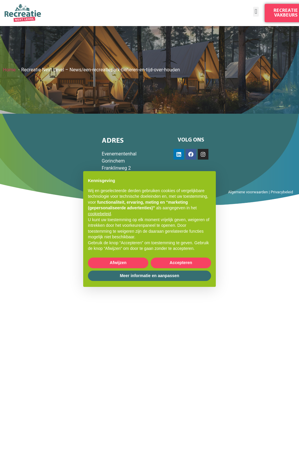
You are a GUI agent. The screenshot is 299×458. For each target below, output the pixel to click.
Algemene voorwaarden (248, 192)
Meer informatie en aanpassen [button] (149, 275)
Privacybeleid (282, 192)
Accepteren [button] (181, 262)
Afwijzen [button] (118, 262)
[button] (256, 12)
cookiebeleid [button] (99, 213)
